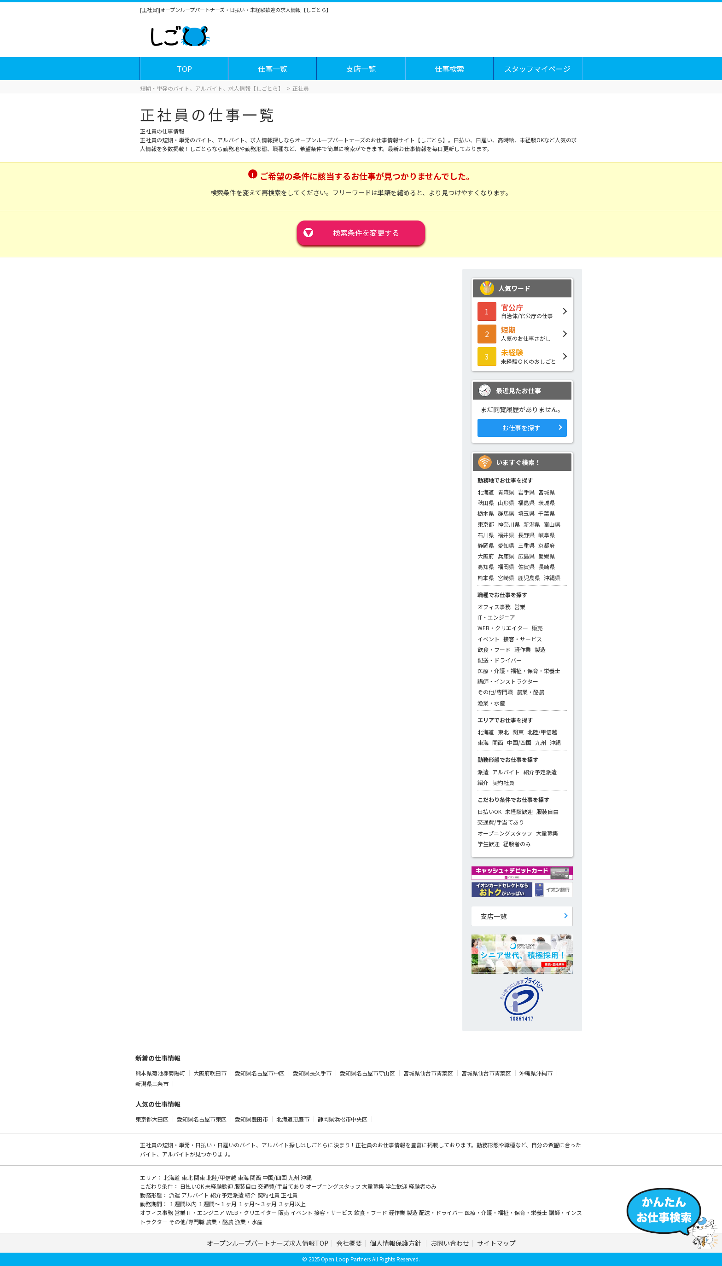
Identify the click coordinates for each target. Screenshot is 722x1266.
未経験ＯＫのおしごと (522, 356)
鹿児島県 (529, 577)
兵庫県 (506, 556)
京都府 (546, 545)
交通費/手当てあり (500, 822)
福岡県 (506, 566)
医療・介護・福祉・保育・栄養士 (518, 670)
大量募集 (547, 833)
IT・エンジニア (496, 617)
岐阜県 (546, 535)
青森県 (506, 492)
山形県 (506, 502)
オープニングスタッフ (504, 833)
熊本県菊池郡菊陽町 (160, 1073)
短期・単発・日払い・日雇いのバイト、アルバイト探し (231, 1145)
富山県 (552, 524)
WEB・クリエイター (502, 628)
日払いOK (489, 811)
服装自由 (547, 811)
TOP (184, 68)
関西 (497, 742)
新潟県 (532, 524)
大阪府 (485, 556)
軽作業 (522, 649)
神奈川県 (509, 524)
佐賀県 (526, 566)
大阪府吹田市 (210, 1073)
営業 (519, 606)
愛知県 (506, 545)
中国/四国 (519, 742)
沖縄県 (552, 577)
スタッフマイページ (537, 68)
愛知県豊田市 (252, 1119)
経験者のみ (517, 844)
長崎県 (546, 566)
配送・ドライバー (499, 660)
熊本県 (485, 577)
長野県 (526, 535)
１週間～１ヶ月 (218, 1204)
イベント (488, 639)
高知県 (485, 566)
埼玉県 (526, 513)
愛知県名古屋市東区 (202, 1119)
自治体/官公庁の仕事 (522, 310)
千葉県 (546, 513)
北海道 (485, 492)
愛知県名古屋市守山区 (368, 1073)
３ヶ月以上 (292, 1204)
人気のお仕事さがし (522, 333)
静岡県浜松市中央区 (343, 1119)
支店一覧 (361, 68)
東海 (483, 742)
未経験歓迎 (519, 811)
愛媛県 (546, 556)
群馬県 (506, 513)
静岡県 (485, 545)
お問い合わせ (450, 1243)
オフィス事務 (494, 606)
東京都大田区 (152, 1119)
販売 (537, 628)
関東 (518, 732)
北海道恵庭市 (293, 1119)
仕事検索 (449, 68)
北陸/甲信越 (542, 732)
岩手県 (526, 492)
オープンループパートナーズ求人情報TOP (267, 1243)
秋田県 (485, 502)
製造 (540, 649)
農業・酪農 (530, 692)
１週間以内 (183, 1204)
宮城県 (546, 492)
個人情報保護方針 (396, 1243)
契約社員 (503, 782)
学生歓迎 (488, 844)
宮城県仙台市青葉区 (428, 1073)
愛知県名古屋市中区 (260, 1073)
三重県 (526, 545)
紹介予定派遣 (540, 772)
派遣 (483, 772)
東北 (503, 732)
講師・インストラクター (507, 681)
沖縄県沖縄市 (536, 1073)
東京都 (485, 524)
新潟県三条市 (152, 1083)
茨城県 (546, 502)
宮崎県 (506, 577)
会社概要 (349, 1243)
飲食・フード (494, 649)
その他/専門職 (495, 692)
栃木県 (485, 513)
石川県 (485, 535)
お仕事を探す (521, 427)
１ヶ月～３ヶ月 (258, 1204)
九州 (540, 742)
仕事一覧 (272, 68)
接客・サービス (522, 639)
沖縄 (555, 742)
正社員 (289, 1195)
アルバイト (506, 772)
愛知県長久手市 (313, 1073)
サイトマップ (496, 1243)
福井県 (506, 535)
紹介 (483, 782)
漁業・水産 (491, 703)
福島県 (526, 502)
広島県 (526, 556)
